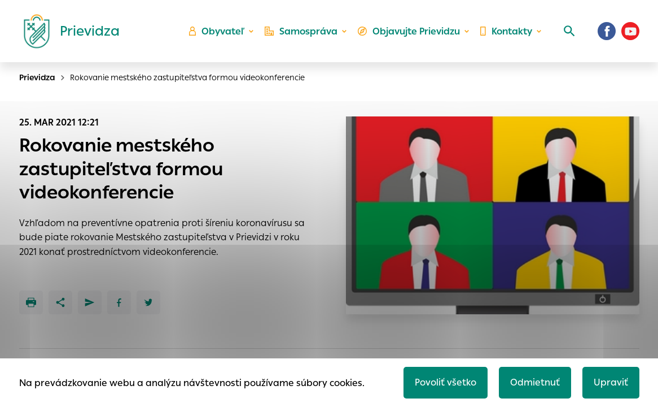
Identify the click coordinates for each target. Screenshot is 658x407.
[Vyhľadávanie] (569, 31)
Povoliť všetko (445, 382)
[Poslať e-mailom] (90, 302)
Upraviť (611, 382)
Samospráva (301, 31)
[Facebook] (607, 31)
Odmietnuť (535, 382)
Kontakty (506, 31)
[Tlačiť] (31, 302)
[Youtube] (630, 31)
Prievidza (37, 77)
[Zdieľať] (60, 302)
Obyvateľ (216, 31)
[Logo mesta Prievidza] (67, 31)
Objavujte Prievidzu (409, 31)
